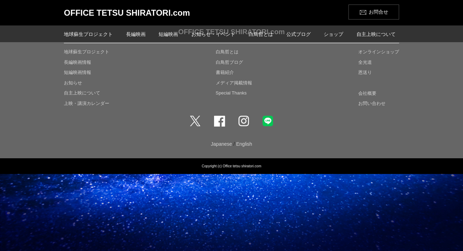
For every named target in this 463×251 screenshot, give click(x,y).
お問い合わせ (371, 103)
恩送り (365, 72)
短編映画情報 (77, 72)
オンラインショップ (378, 51)
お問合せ (378, 12)
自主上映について (376, 34)
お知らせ (73, 82)
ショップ (333, 34)
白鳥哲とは (261, 34)
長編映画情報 (77, 62)
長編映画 (136, 34)
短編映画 (168, 34)
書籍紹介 (225, 72)
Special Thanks (231, 93)
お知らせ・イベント (213, 34)
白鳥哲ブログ (229, 62)
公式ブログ (298, 34)
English (244, 144)
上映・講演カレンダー (86, 103)
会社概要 (367, 93)
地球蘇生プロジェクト (88, 34)
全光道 (365, 62)
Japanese (221, 144)
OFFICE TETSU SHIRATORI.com (128, 12)
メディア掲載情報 (234, 82)
